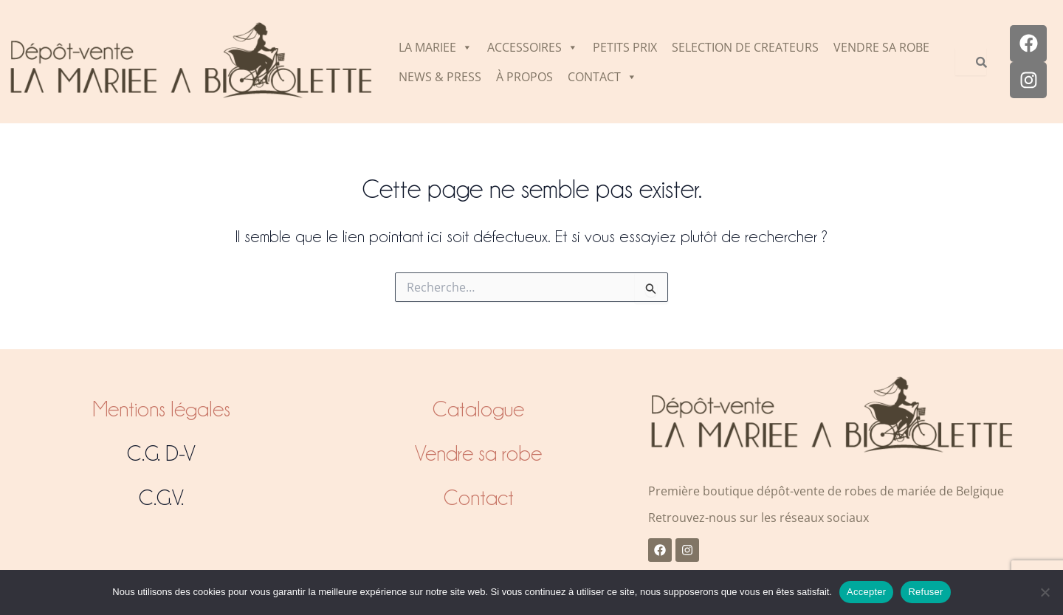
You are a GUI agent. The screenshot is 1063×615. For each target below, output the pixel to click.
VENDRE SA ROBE (881, 47)
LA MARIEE (435, 47)
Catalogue (478, 409)
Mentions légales (161, 409)
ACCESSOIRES (532, 47)
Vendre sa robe (478, 453)
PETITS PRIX (625, 47)
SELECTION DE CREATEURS (745, 47)
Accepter (866, 591)
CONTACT (602, 77)
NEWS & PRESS (440, 77)
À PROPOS (524, 77)
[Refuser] (1044, 592)
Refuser (925, 591)
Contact (479, 498)
